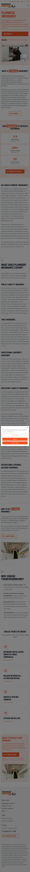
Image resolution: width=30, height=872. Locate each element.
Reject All (15, 439)
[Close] (27, 427)
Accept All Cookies (15, 442)
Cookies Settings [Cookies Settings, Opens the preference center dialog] (15, 435)
